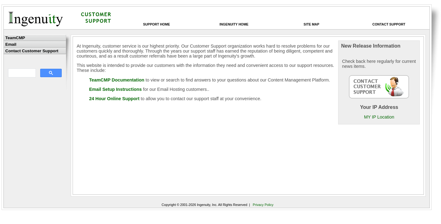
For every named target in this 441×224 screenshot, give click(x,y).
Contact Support (388, 24)
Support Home (156, 24)
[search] (21, 73)
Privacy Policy (263, 205)
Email (11, 44)
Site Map (311, 24)
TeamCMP (15, 37)
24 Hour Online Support (115, 98)
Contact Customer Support (31, 51)
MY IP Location (379, 116)
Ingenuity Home (233, 24)
